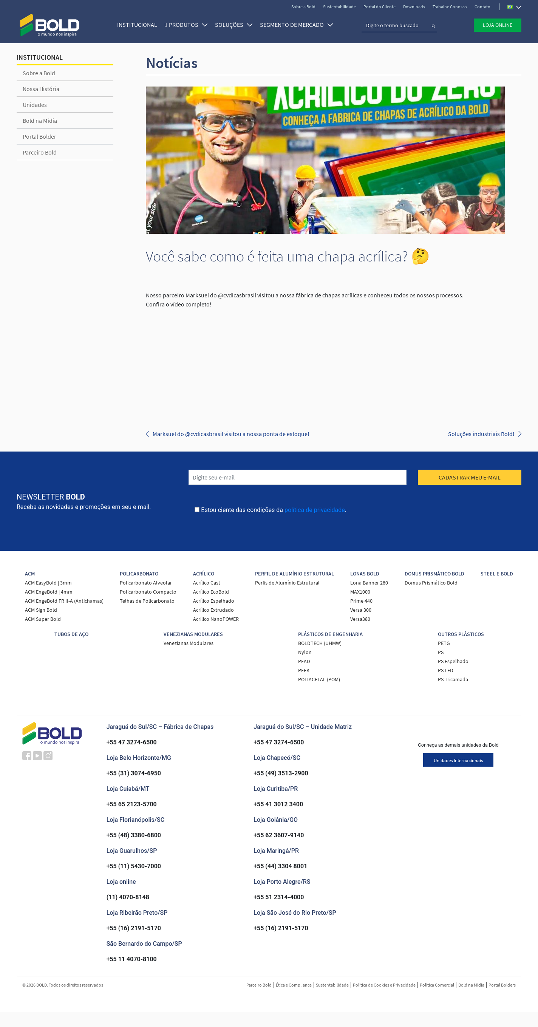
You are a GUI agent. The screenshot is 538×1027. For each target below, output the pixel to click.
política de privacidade (314, 510)
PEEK (303, 670)
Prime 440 (361, 600)
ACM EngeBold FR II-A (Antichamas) (64, 600)
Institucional (134, 23)
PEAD (304, 661)
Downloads (414, 6)
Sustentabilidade (339, 6)
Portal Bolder (39, 136)
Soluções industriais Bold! (481, 434)
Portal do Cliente (379, 6)
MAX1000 (360, 591)
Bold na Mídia (40, 120)
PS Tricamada (453, 679)
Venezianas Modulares (188, 643)
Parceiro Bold (40, 152)
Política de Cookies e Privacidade (384, 985)
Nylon (305, 652)
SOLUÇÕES (230, 23)
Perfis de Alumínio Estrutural (287, 582)
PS (441, 652)
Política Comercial (437, 985)
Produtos (185, 23)
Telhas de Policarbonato (147, 600)
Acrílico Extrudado (213, 609)
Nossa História (41, 89)
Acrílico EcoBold (211, 591)
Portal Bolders (502, 985)
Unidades (35, 104)
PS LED (445, 670)
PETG (444, 643)
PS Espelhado (453, 661)
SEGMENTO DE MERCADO (293, 23)
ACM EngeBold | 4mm (49, 591)
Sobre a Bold (303, 6)
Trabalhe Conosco (450, 6)
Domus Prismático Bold (431, 582)
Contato (482, 6)
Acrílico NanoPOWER (216, 619)
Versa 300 (360, 609)
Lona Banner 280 (369, 582)
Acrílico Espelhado (213, 600)
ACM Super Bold (43, 619)
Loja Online (497, 23)
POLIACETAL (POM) (319, 679)
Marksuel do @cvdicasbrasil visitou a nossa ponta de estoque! (231, 434)
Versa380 (360, 619)
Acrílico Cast (206, 582)
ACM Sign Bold (41, 609)
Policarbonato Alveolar (146, 582)
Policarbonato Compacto (148, 591)
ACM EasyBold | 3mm (48, 582)
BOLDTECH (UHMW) (320, 643)
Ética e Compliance (294, 985)
